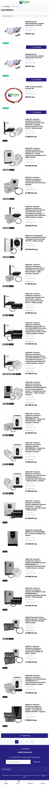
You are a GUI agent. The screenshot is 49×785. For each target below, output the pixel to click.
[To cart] (36, 47)
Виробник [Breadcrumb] (7, 6)
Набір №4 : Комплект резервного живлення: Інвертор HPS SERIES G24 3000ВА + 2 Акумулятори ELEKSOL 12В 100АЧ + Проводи (35, 708)
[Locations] (44, 2)
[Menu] (2, 2)
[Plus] (19, 47)
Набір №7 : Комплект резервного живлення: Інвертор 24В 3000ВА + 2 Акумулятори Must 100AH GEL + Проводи (35, 181)
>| (32, 742)
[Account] (47, 2)
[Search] (5, 2)
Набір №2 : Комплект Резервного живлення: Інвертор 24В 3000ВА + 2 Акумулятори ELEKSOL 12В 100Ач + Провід (34, 650)
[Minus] (7, 47)
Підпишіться (36, 762)
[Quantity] (13, 47)
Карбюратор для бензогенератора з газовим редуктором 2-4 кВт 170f (34, 56)
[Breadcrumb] (1, 6)
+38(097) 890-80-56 (24, 752)
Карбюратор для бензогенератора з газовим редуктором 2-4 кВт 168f (34, 23)
